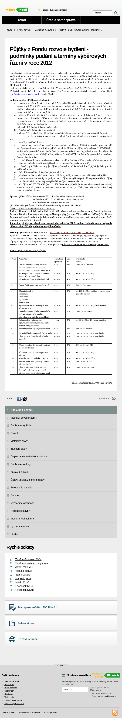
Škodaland (9, 694)
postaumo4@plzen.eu (107, 696)
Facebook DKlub (24, 589)
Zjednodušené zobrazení (55, 10)
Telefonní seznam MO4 (28, 559)
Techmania (9, 697)
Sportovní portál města (14, 703)
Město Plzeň (22, 582)
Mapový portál (23, 578)
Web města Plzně (11, 681)
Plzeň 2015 (9, 684)
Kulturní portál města (13, 700)
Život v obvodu (24, 30)
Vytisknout (104, 398)
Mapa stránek (9, 712)
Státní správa (22, 574)
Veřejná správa (23, 570)
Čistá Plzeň (9, 691)
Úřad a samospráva (61, 20)
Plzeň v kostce (10, 688)
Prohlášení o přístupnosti (29, 712)
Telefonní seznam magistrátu (31, 563)
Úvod (10, 30)
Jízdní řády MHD (24, 567)
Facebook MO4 (24, 586)
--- (100, 20)
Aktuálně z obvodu (44, 30)
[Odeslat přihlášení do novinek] (75, 689)
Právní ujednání (50, 712)
